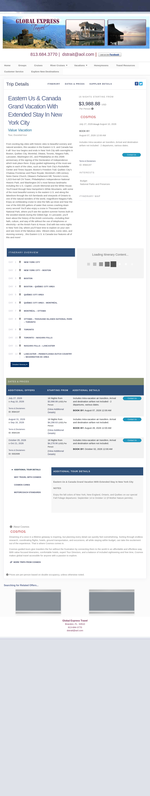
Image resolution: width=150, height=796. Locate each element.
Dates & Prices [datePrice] (75, 84)
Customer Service (13, 71)
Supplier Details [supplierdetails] (100, 84)
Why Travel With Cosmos (27, 477)
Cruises (38, 65)
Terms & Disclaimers (87, 161)
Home (7, 65)
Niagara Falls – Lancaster (39, 346)
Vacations (79, 65)
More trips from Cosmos (25, 562)
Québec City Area (34, 295)
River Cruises (57, 65)
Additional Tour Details (27, 469)
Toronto (29, 329)
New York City (32, 262)
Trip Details (17, 84)
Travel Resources (125, 65)
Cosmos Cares (22, 485)
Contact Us (131, 155)
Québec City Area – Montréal (40, 303)
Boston (28, 278)
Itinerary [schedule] (53, 84)
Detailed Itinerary (19, 364)
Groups (22, 65)
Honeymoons (101, 65)
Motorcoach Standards (27, 492)
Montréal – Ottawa (35, 311)
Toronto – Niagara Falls (38, 338)
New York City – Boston (37, 270)
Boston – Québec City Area (39, 286)
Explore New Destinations (45, 71)
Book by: (78, 410)
